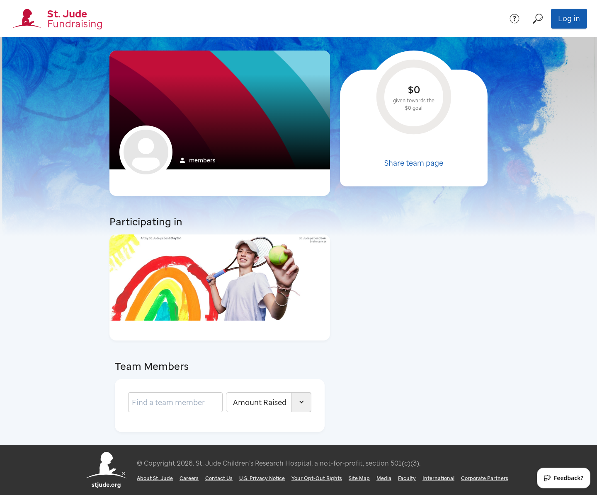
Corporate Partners (484, 478)
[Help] (514, 19)
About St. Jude (155, 478)
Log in (569, 18)
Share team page (413, 163)
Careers (189, 478)
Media (383, 478)
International (438, 478)
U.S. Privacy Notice (262, 478)
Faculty (407, 478)
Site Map (359, 478)
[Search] (538, 19)
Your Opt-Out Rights (316, 478)
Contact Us (219, 478)
